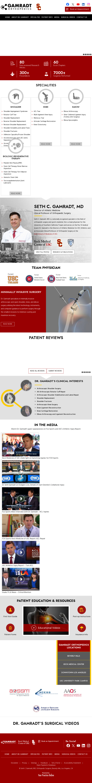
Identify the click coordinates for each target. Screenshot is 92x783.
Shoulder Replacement (12, 118)
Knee (45, 106)
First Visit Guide (10, 616)
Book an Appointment (79, 9)
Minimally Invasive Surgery (21, 292)
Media (56, 17)
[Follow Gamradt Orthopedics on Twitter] (72, 4)
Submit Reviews (55, 371)
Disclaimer (14, 763)
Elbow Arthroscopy (71, 111)
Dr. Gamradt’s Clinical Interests (59, 381)
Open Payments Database (46, 765)
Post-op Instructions (81, 616)
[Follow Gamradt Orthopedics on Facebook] (67, 4)
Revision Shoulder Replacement (15, 124)
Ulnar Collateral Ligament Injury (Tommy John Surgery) (75, 115)
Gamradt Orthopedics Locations (74, 646)
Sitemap (34, 763)
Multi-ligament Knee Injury (43, 114)
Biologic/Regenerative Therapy (16, 157)
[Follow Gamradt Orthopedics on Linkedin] (83, 4)
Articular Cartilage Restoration (45, 121)
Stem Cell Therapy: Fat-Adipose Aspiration (15, 173)
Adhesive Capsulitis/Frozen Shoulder (17, 134)
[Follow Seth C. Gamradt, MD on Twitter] (73, 745)
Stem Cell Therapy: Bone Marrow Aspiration (15, 167)
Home (7, 17)
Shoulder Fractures (10, 131)
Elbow (75, 106)
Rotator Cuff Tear (10, 114)
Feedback (44, 763)
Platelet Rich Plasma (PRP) (13, 163)
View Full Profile (42, 252)
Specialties (35, 17)
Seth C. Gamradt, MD (58, 206)
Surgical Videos (68, 17)
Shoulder (15, 106)
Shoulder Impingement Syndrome (15, 111)
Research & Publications (63, 252)
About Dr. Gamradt (20, 17)
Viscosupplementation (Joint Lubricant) (14, 181)
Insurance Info (81, 634)
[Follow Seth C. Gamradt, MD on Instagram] (88, 745)
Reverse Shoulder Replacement (15, 121)
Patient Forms (10, 634)
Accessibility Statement (72, 763)
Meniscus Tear (39, 118)
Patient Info (47, 17)
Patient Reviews (46, 337)
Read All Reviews (37, 371)
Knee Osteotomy (40, 124)
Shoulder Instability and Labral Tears (17, 128)
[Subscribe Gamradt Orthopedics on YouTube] (78, 4)
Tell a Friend (56, 763)
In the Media (46, 424)
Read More (45, 144)
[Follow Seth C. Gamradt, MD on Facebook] (68, 745)
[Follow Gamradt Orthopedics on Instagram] (88, 4)
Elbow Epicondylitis (71, 120)
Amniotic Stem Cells (11, 177)
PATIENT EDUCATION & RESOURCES (46, 600)
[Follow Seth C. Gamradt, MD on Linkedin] (83, 745)
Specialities (46, 85)
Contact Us (82, 17)
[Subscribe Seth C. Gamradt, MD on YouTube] (78, 745)
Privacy (24, 763)
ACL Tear (37, 111)
